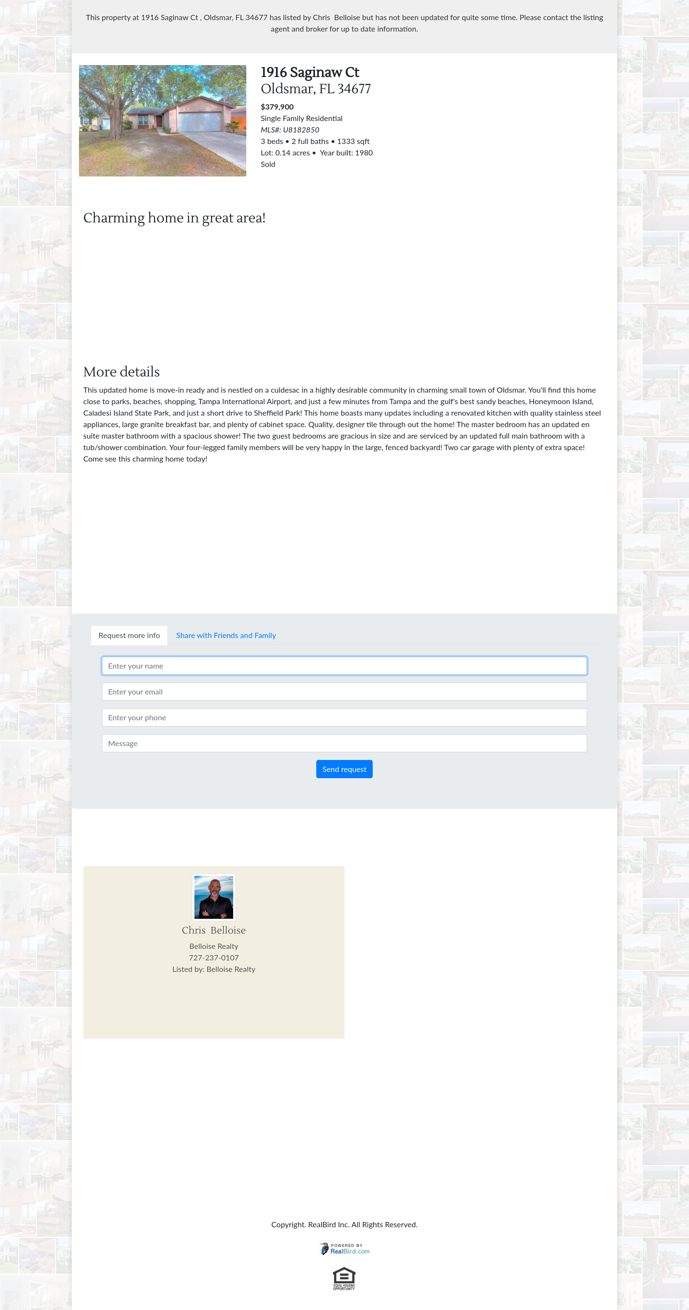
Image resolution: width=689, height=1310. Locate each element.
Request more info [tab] (129, 634)
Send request (344, 768)
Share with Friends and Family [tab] (226, 634)
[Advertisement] (526, 132)
